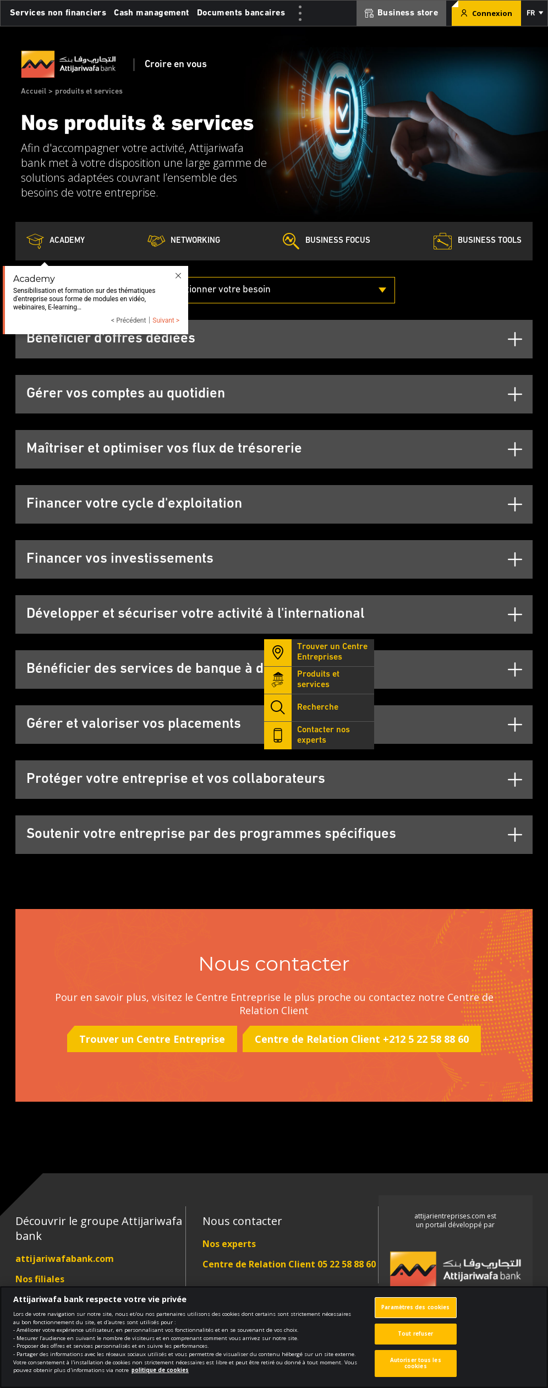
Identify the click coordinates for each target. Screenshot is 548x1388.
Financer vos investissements (119, 559)
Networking (183, 241)
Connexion (486, 13)
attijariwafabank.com (64, 1259)
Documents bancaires (241, 13)
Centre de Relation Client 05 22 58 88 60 (289, 1264)
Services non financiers (58, 13)
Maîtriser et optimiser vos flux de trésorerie (164, 449)
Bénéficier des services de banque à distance (167, 669)
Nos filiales (39, 1279)
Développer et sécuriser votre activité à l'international (195, 614)
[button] (534, 13)
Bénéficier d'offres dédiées (110, 338)
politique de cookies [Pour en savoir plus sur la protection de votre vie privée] (160, 1376)
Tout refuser (415, 1339)
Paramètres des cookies (415, 1313)
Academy (55, 241)
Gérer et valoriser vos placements (133, 724)
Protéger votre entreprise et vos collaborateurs (175, 779)
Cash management (151, 13)
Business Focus (326, 241)
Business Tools (477, 241)
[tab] (274, 339)
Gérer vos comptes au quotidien (125, 394)
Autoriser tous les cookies (415, 1369)
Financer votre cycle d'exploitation (134, 504)
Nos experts (229, 1244)
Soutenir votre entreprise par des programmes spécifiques (211, 834)
